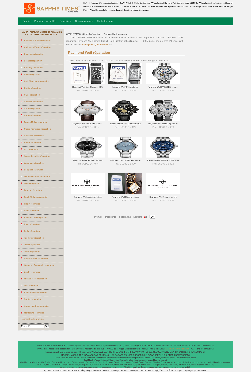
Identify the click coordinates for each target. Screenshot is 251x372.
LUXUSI (105, 355)
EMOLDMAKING (161, 352)
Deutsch (99, 367)
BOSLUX (150, 352)
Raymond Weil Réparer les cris (125, 197)
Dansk (154, 367)
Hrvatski (124, 370)
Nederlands (117, 367)
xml (78, 352)
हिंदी (188, 367)
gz (72, 352)
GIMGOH (201, 352)
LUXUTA (114, 355)
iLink (57, 352)
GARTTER (183, 352)
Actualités (51, 21)
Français (90, 367)
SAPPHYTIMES (111, 352)
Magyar (146, 367)
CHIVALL (192, 352)
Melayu (116, 370)
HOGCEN (65, 355)
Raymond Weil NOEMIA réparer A (125, 160)
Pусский (47, 370)
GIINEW (147, 355)
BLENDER (170, 355)
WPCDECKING (158, 355)
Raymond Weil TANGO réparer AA (125, 124)
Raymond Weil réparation (115, 34)
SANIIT (122, 352)
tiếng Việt (85, 370)
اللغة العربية (136, 367)
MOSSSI (74, 355)
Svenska (182, 367)
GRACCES (138, 355)
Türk (177, 370)
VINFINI (129, 352)
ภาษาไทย (169, 370)
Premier (27, 21)
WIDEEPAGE (98, 352)
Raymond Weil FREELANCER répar (163, 160)
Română (75, 370)
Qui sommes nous (84, 21)
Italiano (107, 367)
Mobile (63, 367)
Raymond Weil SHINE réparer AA (163, 124)
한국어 (160, 370)
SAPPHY (174, 352)
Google (83, 352)
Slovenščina (95, 370)
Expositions (65, 21)
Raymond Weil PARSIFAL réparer (88, 160)
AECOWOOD (95, 355)
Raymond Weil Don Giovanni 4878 (87, 87)
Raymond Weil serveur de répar (88, 197)
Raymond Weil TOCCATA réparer (88, 124)
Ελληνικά (152, 370)
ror (75, 352)
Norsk (174, 367)
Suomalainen (164, 367)
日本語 (127, 367)
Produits (38, 21)
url (69, 352)
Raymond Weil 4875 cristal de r (125, 87)
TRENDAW (84, 355)
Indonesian (65, 370)
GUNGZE (128, 355)
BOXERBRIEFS (182, 355)
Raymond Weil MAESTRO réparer (163, 87)
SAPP (120, 355)
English (190, 370)
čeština (143, 370)
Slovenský (107, 370)
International (200, 370)
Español (70, 367)
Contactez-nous (105, 21)
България (134, 370)
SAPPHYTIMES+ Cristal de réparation (83, 34)
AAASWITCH (139, 352)
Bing (89, 352)
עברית (183, 370)
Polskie (55, 370)
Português (80, 367)
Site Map (64, 352)
